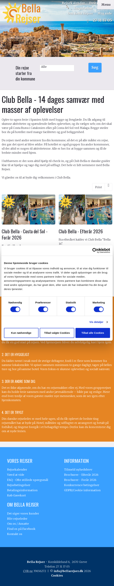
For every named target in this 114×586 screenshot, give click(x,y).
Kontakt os (14, 534)
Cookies (57, 575)
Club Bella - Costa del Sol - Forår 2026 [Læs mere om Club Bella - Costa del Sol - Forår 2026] (25, 234)
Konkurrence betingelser (81, 485)
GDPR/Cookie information (82, 490)
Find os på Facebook (21, 529)
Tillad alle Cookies (93, 332)
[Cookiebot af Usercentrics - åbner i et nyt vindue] (95, 250)
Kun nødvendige (21, 332)
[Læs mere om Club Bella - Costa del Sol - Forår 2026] (28, 243)
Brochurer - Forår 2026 (80, 480)
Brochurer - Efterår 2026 (81, 474)
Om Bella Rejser (80, 13)
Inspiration (83, 8)
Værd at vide (15, 474)
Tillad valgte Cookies (57, 332)
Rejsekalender (73, 3)
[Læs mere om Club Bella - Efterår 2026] (85, 228)
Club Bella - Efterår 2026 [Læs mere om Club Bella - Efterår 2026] (81, 231)
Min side (104, 13)
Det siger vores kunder (23, 513)
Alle (57, 67)
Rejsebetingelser (18, 485)
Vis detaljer (96, 321)
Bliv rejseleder (17, 518)
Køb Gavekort (16, 495)
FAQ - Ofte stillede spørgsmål (27, 480)
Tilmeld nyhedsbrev (78, 469)
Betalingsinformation (22, 490)
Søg (95, 67)
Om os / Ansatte (18, 523)
